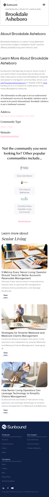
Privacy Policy (6, 477)
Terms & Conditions (8, 481)
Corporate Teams (32, 440)
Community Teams (33, 444)
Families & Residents (34, 448)
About (4, 464)
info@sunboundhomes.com (13, 82)
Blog (3, 473)
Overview (5, 440)
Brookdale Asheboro (9, 136)
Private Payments (7, 444)
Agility (4, 452)
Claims (4, 448)
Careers (4, 468)
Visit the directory (24, 221)
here (45, 82)
